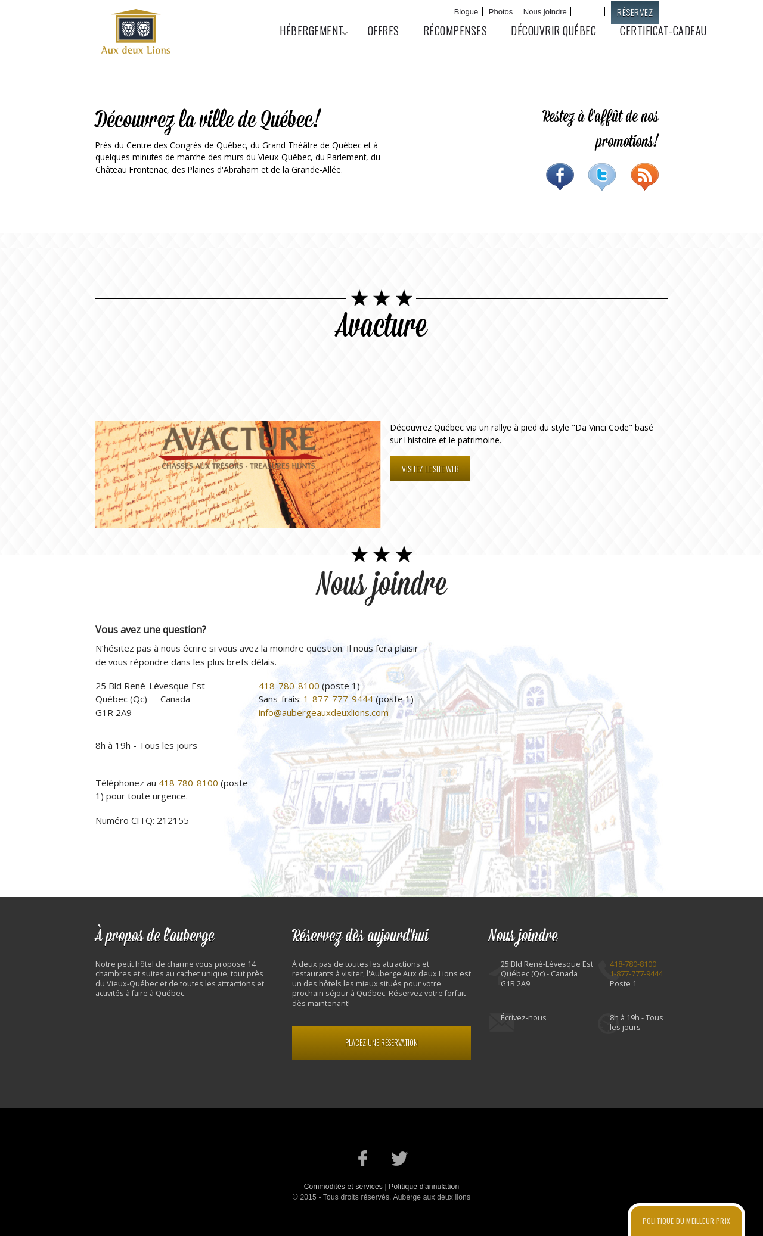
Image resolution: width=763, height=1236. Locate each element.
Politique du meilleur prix (686, 1221)
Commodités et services (343, 1186)
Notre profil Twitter (400, 1158)
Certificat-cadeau (663, 30)
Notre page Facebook (363, 1158)
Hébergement (308, 30)
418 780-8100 (188, 783)
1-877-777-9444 (338, 699)
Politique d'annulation (424, 1186)
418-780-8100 (289, 686)
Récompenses (455, 30)
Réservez (635, 12)
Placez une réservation (381, 1042)
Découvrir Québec (553, 30)
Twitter (602, 177)
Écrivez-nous (524, 1018)
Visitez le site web (430, 468)
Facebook (560, 177)
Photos (501, 11)
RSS (645, 177)
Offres (383, 30)
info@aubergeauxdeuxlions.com (324, 712)
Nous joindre (545, 11)
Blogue (466, 11)
